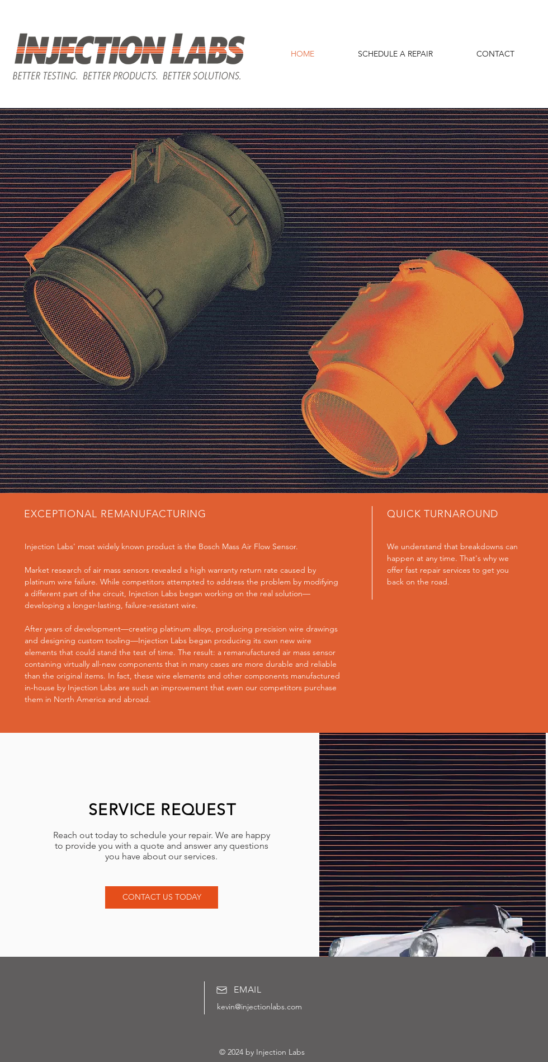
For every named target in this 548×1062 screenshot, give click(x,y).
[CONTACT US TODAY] (161, 897)
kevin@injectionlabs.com (259, 1007)
